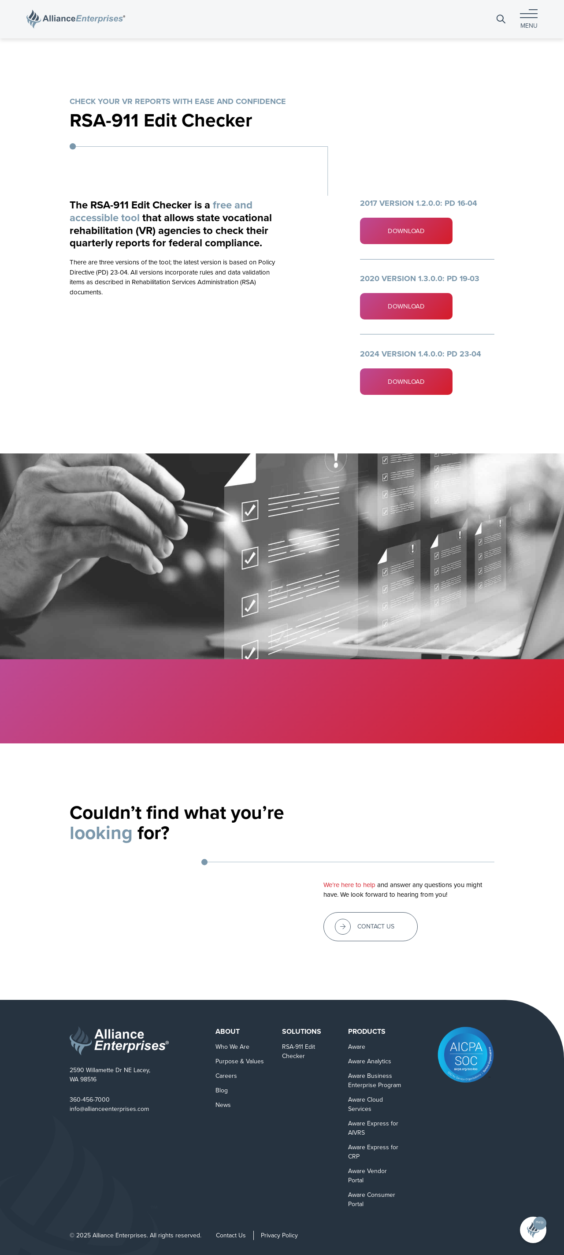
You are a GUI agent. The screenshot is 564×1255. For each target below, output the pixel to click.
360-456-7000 (90, 1099)
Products (367, 1031)
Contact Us (231, 1235)
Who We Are (232, 1046)
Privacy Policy (279, 1235)
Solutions (301, 1031)
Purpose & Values (239, 1061)
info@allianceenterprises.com (109, 1109)
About (227, 1031)
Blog (221, 1090)
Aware (356, 1046)
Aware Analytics (369, 1061)
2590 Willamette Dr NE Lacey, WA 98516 (110, 1075)
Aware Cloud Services (365, 1104)
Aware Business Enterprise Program (374, 1080)
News (223, 1105)
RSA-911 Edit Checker (298, 1051)
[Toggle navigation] (529, 19)
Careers (226, 1075)
